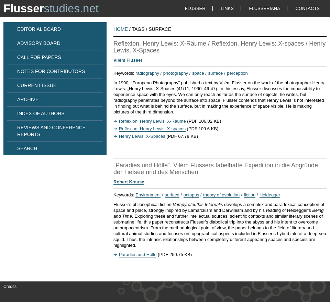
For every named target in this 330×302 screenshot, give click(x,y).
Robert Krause (128, 181)
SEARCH (27, 148)
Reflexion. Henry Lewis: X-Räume (152, 121)
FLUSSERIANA (264, 8)
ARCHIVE (27, 99)
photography (175, 73)
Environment (148, 194)
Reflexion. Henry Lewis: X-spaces (152, 128)
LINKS (227, 8)
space (198, 73)
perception (237, 73)
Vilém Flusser (127, 60)
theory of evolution (221, 194)
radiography (147, 73)
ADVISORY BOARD (38, 43)
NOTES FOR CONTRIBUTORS (51, 71)
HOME (120, 29)
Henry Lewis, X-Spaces (142, 136)
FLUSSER (195, 8)
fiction (249, 194)
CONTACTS (307, 8)
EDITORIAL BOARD (39, 29)
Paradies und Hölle (138, 254)
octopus (191, 194)
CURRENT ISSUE (36, 85)
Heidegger (270, 194)
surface (215, 73)
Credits (9, 286)
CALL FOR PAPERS (39, 57)
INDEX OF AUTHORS (41, 113)
